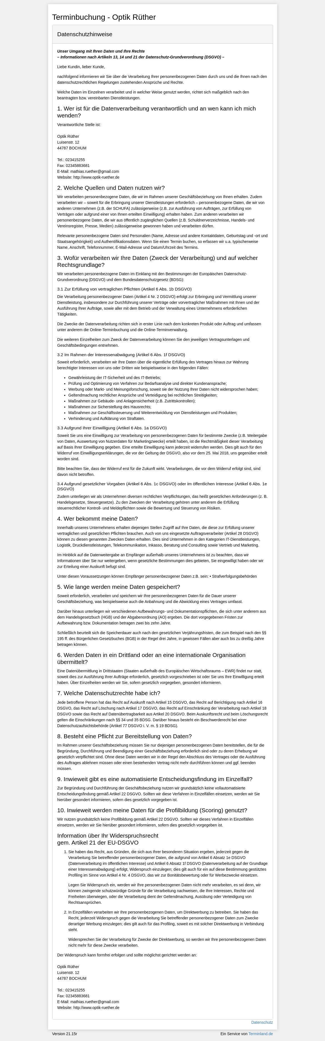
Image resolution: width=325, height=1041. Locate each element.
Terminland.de (261, 1034)
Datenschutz (262, 1022)
